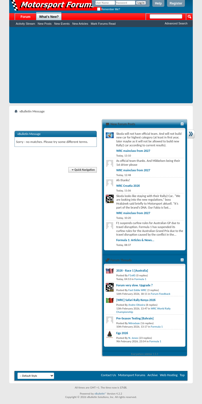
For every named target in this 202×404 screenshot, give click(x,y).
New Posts (45, 23)
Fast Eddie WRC (137, 290)
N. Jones (133, 338)
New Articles (80, 23)
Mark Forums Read (103, 23)
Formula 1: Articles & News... (135, 240)
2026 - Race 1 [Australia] (132, 270)
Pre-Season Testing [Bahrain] (135, 318)
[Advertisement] (101, 66)
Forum (25, 17)
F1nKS (131, 275)
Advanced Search (176, 23)
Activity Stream (25, 23)
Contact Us (108, 375)
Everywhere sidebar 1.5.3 (144, 354)
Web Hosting (169, 375)
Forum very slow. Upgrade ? (134, 285)
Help (158, 3)
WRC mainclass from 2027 (133, 151)
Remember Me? (108, 9)
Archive (152, 375)
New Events (62, 23)
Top (182, 375)
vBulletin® (100, 393)
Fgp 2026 (122, 333)
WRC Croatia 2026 (128, 186)
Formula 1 (140, 279)
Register (176, 3)
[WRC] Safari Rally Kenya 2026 (135, 300)
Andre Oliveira (136, 305)
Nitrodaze (134, 323)
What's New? (49, 17)
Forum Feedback (160, 294)
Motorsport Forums (131, 375)
